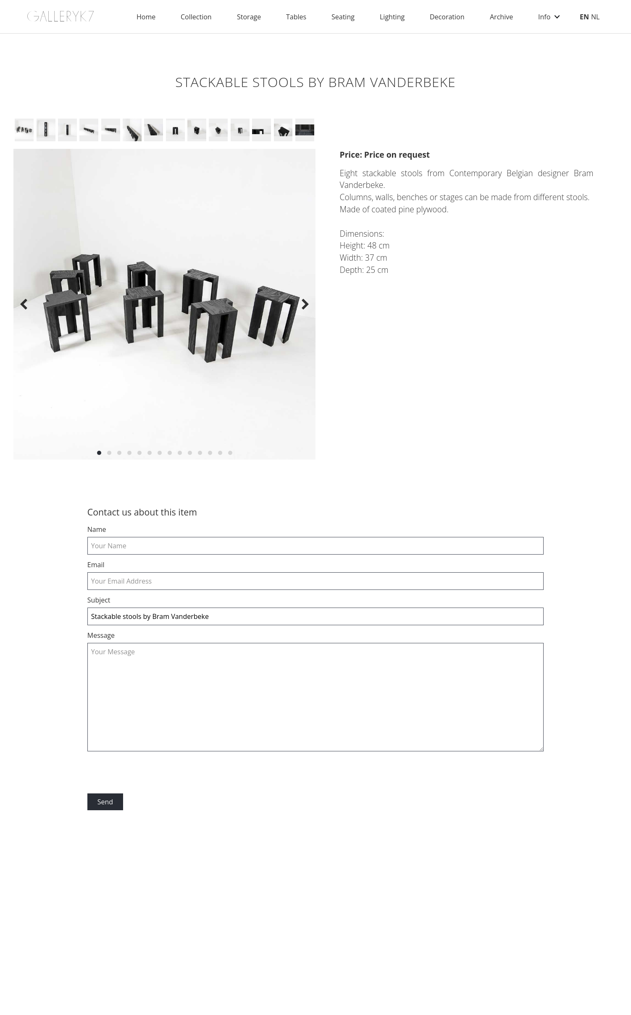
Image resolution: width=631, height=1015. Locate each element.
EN (584, 16)
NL (595, 16)
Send (105, 801)
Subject (98, 600)
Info (544, 16)
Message (101, 635)
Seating (343, 16)
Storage (249, 16)
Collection (196, 16)
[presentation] (151, 772)
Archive (501, 16)
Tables (296, 16)
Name (96, 529)
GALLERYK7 (61, 17)
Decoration (447, 16)
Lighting (392, 16)
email (96, 564)
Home (146, 16)
